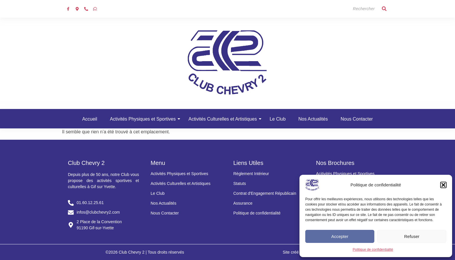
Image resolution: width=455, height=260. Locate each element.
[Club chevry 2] (227, 62)
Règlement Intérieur (251, 173)
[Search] (352, 9)
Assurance (242, 203)
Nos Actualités (313, 119)
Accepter (339, 236)
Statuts (239, 183)
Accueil (89, 119)
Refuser (412, 236)
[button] (443, 185)
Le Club (278, 119)
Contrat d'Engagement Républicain (264, 193)
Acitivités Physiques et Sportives (345, 173)
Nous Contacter (357, 119)
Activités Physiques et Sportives (144, 119)
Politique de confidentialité (373, 250)
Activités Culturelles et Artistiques (224, 119)
